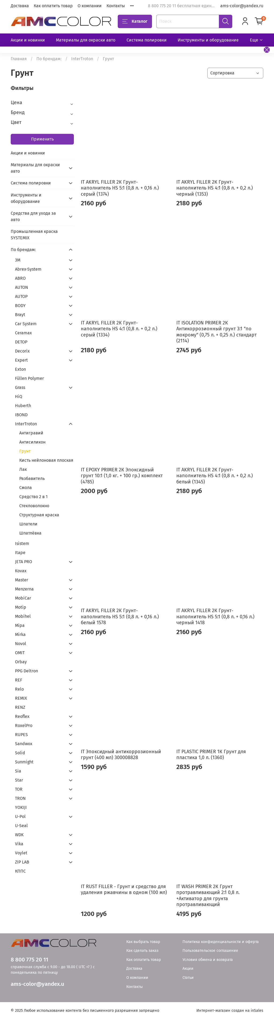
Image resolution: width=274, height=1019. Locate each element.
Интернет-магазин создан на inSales (229, 1010)
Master (21, 579)
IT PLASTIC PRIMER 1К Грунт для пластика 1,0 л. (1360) (211, 755)
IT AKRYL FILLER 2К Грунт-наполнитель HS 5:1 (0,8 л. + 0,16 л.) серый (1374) (120, 188)
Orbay (21, 661)
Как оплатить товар (53, 5)
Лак (23, 469)
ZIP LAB (22, 862)
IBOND (21, 414)
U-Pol (20, 816)
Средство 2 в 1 (33, 496)
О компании (90, 5)
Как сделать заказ (142, 950)
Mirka (20, 634)
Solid (20, 752)
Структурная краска (39, 514)
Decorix (22, 351)
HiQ (18, 396)
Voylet (21, 852)
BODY (20, 305)
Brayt (20, 314)
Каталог (134, 21)
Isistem (22, 543)
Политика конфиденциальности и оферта (220, 942)
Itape (20, 552)
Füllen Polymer (29, 378)
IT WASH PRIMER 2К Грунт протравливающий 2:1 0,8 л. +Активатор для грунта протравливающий (207, 896)
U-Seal (21, 825)
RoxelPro (23, 725)
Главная (19, 58)
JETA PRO (23, 561)
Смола (25, 487)
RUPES (21, 734)
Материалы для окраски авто (85, 40)
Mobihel (23, 616)
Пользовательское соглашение (210, 950)
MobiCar (23, 598)
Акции (187, 968)
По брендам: (49, 58)
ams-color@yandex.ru (241, 5)
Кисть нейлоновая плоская (46, 460)
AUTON (21, 287)
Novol (20, 643)
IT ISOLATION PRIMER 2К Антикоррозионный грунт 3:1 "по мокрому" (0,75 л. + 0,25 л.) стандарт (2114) (216, 332)
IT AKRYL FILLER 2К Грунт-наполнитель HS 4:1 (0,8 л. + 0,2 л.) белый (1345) (214, 476)
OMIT (20, 652)
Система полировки (147, 40)
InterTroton (82, 58)
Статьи (188, 977)
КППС (20, 871)
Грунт (25, 451)
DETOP (21, 341)
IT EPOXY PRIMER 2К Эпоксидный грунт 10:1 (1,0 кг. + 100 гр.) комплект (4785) (122, 476)
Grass (20, 387)
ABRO (20, 278)
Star (19, 780)
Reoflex (22, 716)
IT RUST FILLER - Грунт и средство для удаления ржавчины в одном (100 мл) (124, 890)
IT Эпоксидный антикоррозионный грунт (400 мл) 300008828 (121, 755)
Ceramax (23, 332)
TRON (20, 798)
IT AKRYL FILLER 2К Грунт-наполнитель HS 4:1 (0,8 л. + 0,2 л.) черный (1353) (214, 188)
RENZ (20, 707)
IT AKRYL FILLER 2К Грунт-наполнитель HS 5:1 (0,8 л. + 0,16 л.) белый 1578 (120, 617)
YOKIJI (21, 807)
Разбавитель (32, 478)
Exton (20, 369)
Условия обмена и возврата (207, 959)
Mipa (20, 625)
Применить (42, 139)
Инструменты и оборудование (208, 40)
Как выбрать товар (143, 942)
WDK (19, 834)
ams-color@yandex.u (37, 984)
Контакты (115, 5)
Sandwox (23, 743)
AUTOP (21, 296)
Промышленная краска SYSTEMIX (34, 234)
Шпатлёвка (30, 533)
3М (17, 260)
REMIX (21, 698)
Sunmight (24, 761)
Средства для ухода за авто (33, 216)
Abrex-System (28, 269)
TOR (18, 789)
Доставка (20, 5)
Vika (19, 843)
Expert (21, 360)
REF (18, 680)
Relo (19, 689)
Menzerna (24, 589)
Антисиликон (32, 442)
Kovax (20, 570)
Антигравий (31, 432)
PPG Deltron (26, 670)
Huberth (23, 405)
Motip (20, 607)
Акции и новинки (28, 40)
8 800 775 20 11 (29, 959)
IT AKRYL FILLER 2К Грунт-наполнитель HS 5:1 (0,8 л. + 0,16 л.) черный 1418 (215, 617)
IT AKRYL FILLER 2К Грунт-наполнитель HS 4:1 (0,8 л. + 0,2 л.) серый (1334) (119, 329)
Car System (26, 323)
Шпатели (28, 523)
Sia (18, 771)
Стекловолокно (34, 505)
